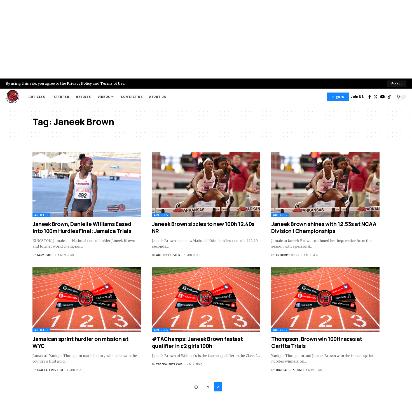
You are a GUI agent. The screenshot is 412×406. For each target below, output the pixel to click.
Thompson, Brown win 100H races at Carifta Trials (316, 342)
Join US (357, 96)
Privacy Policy (80, 83)
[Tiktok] (389, 96)
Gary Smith (45, 255)
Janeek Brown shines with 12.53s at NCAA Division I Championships (323, 227)
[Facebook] (369, 96)
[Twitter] (375, 96)
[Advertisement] (206, 39)
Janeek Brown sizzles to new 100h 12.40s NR (203, 227)
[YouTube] (382, 96)
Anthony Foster (168, 255)
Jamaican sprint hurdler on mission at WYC (80, 342)
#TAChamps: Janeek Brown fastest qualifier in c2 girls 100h (197, 342)
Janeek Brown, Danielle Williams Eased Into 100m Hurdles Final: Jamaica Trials (81, 227)
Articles (41, 215)
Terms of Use (114, 83)
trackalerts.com (50, 370)
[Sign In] (338, 97)
